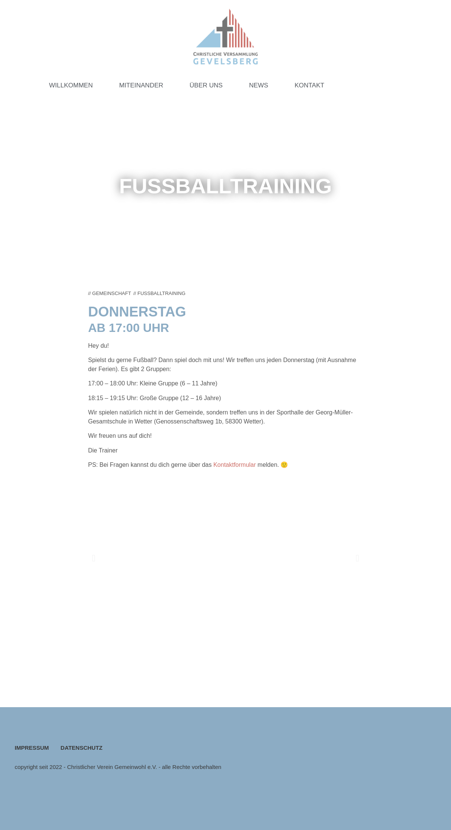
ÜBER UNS (206, 85)
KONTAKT (309, 85)
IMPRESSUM (32, 747)
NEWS (258, 85)
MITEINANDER (141, 85)
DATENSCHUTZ (81, 747)
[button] (93, 558)
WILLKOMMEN (71, 85)
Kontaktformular (235, 465)
